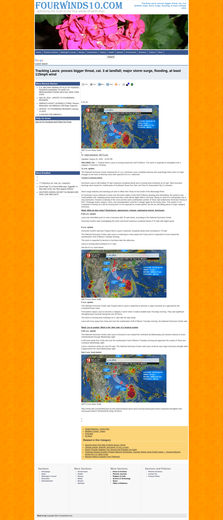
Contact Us (152, 474)
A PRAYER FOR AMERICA (50, 115)
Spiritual (119, 52)
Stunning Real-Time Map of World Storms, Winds (105, 445)
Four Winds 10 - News (66, 6)
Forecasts (89, 434)
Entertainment (47, 481)
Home (38, 52)
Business (142, 52)
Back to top (41, 516)
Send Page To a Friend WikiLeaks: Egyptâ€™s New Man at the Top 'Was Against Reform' (58, 188)
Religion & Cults (119, 476)
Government (92, 52)
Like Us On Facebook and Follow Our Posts (53, 122)
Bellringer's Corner (68, 52)
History (103, 52)
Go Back (88, 436)
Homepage (46, 471)
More (160, 52)
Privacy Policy (154, 476)
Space (115, 481)
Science (152, 52)
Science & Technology (121, 478)
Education (46, 478)
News (44, 474)
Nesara (82, 52)
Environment (131, 52)
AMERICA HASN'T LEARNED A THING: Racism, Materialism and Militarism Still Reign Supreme (59, 104)
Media (80, 478)
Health (111, 52)
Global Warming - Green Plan (97, 429)
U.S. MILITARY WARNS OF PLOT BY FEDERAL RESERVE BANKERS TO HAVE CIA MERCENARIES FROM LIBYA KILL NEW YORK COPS (59, 91)
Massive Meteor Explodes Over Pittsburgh (102, 457)
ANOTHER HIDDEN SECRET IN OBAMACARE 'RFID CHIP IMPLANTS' (59, 193)
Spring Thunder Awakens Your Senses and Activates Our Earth (111, 450)
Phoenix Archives (51, 52)
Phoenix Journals (120, 474)
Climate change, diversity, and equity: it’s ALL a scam (107, 447)
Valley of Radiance (120, 483)
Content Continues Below (91, 178)
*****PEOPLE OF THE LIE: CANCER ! (55, 183)
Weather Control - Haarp (95, 431)
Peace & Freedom (120, 471)
